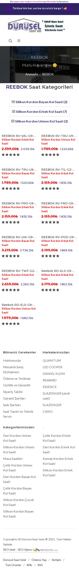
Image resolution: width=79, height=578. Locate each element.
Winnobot (51, 1)
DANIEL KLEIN (54, 373)
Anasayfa (32, 74)
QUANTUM (52, 360)
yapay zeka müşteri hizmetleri (28, 1)
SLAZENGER (52, 405)
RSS (40, 565)
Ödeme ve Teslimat (16, 378)
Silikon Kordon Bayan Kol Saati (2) (41, 102)
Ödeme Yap (39, 560)
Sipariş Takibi (13, 392)
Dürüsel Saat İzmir (14, 560)
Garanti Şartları (14, 398)
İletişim (56, 560)
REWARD (50, 380)
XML (29, 565)
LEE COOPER (52, 367)
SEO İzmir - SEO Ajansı (31, 550)
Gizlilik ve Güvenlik (16, 385)
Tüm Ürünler (13, 565)
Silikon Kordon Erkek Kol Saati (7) (41, 111)
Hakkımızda (12, 360)
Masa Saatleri (13, 458)
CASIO (48, 411)
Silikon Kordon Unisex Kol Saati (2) (41, 121)
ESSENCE (50, 387)
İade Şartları (12, 405)
